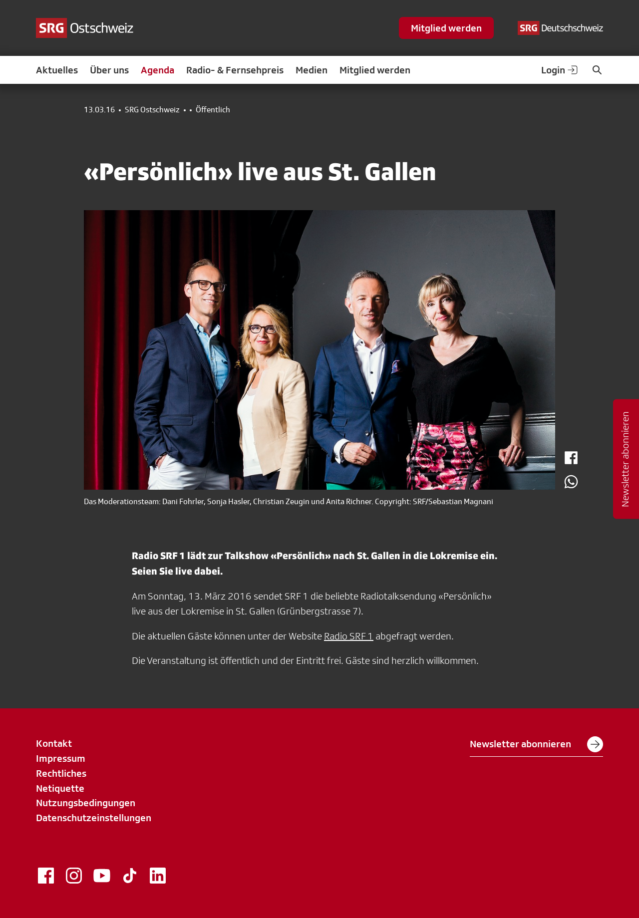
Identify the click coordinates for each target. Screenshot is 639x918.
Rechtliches (61, 773)
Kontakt (54, 743)
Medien (311, 69)
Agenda (157, 69)
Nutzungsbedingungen (85, 802)
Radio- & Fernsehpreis (235, 69)
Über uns (109, 69)
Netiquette (60, 788)
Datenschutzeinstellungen (93, 817)
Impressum (60, 758)
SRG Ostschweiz (152, 109)
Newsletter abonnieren (536, 744)
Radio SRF (345, 635)
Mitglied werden (446, 27)
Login (560, 70)
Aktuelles (57, 69)
